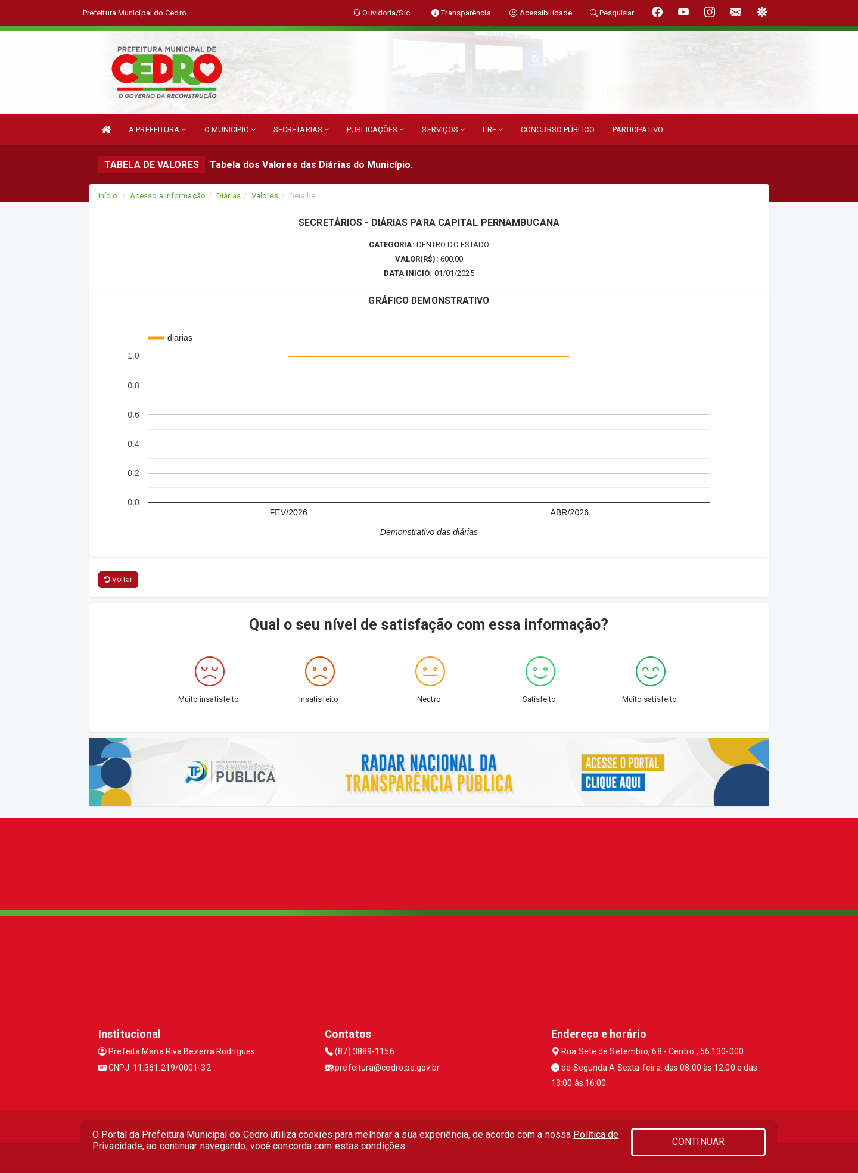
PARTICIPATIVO (638, 129)
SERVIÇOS (443, 129)
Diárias (228, 195)
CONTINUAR (698, 1141)
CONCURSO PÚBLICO (558, 129)
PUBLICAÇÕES (375, 129)
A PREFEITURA (157, 129)
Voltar (118, 579)
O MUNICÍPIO (230, 129)
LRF (493, 129)
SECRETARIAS (301, 129)
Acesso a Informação (168, 195)
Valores (264, 195)
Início (107, 195)
